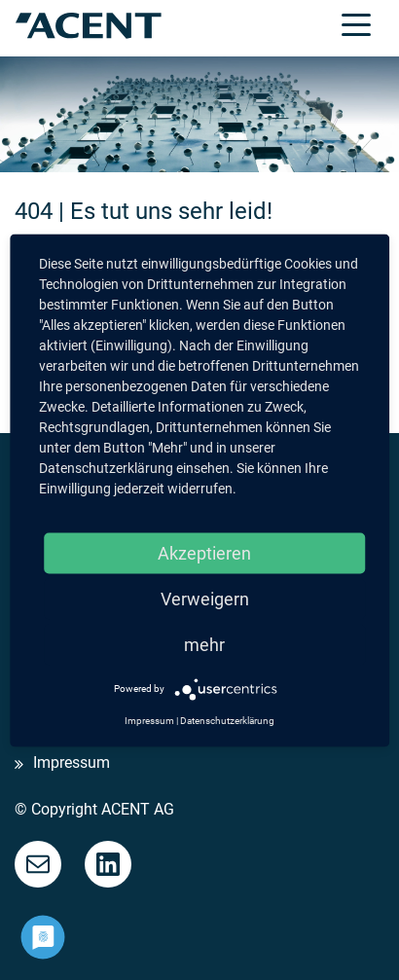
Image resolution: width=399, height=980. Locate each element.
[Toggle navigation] (356, 23)
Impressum (71, 763)
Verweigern (205, 598)
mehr (204, 644)
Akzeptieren (204, 552)
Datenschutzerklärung (227, 719)
